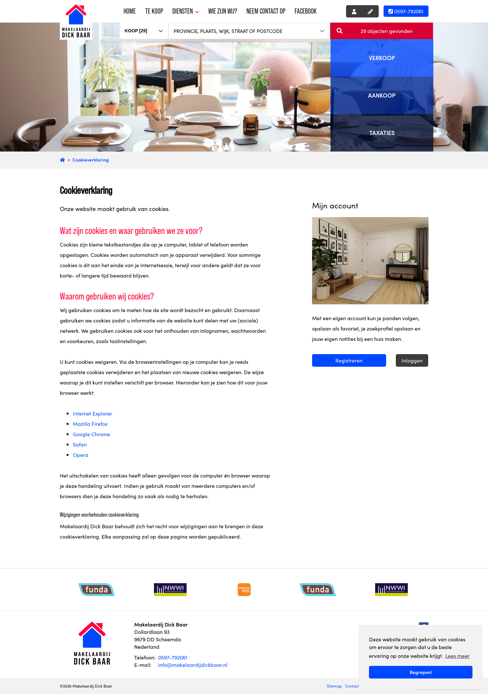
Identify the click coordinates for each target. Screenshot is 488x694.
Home (130, 11)
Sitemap (334, 686)
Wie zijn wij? (222, 11)
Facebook (306, 11)
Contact (352, 686)
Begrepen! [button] (421, 672)
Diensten (185, 11)
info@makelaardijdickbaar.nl (192, 664)
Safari (80, 444)
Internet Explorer (92, 413)
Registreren (349, 360)
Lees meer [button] (457, 655)
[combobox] (144, 27)
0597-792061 (406, 11)
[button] (381, 30)
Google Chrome (91, 433)
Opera (80, 454)
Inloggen (412, 360)
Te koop (154, 11)
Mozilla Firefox (90, 423)
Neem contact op (265, 11)
